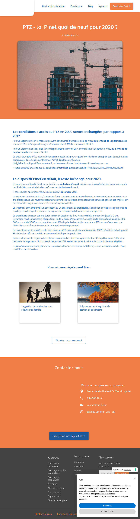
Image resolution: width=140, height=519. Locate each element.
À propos (102, 6)
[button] (76, 5)
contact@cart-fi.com (97, 405)
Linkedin (76, 470)
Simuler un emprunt (58, 502)
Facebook (77, 462)
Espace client (54, 498)
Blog (90, 6)
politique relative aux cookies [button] (103, 494)
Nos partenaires (56, 490)
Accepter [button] (107, 506)
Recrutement (54, 494)
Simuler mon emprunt (67, 340)
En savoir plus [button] (107, 511)
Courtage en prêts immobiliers (57, 473)
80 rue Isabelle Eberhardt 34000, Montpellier (109, 391)
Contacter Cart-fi (121, 6)
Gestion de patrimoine (53, 6)
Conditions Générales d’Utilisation (74, 514)
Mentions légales (43, 514)
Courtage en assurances (54, 480)
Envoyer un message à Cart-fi (67, 435)
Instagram (77, 466)
